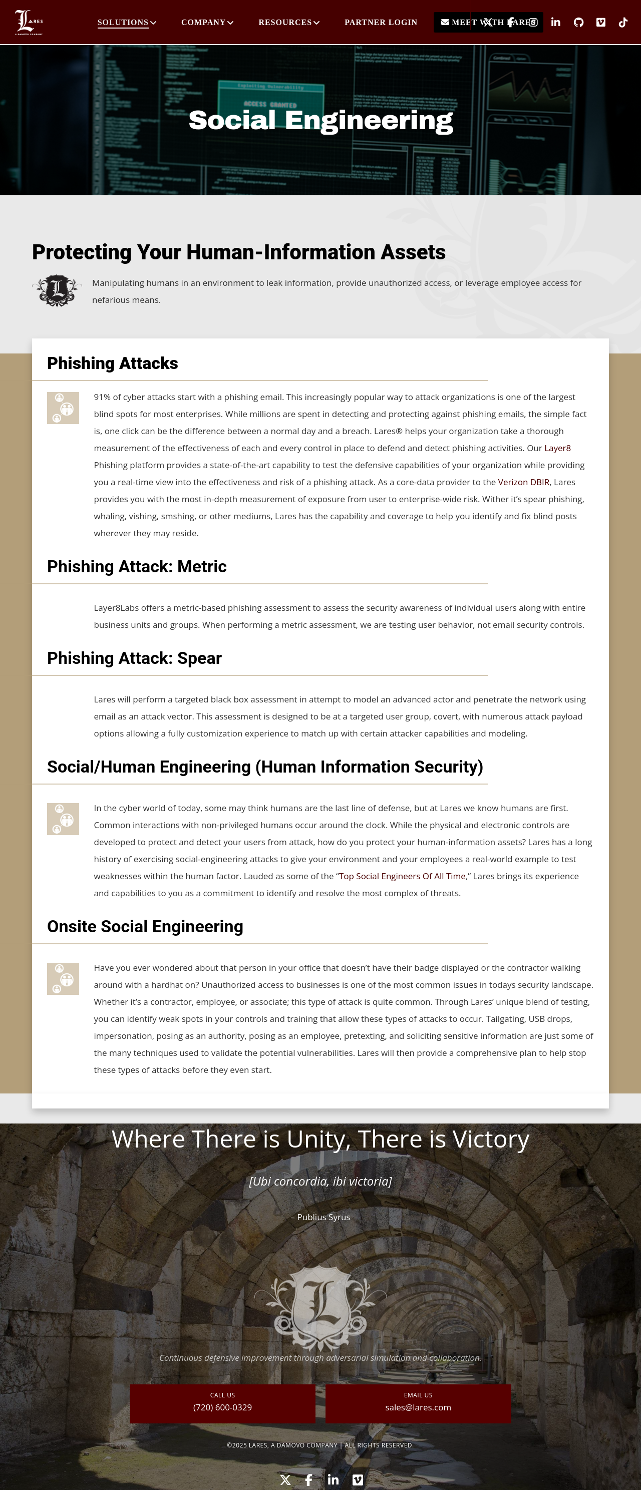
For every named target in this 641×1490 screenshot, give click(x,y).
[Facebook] (504, 23)
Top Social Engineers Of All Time (402, 876)
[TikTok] (617, 23)
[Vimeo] (594, 23)
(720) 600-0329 (222, 1407)
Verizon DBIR (524, 482)
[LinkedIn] (549, 23)
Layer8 (557, 448)
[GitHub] (572, 23)
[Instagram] (527, 23)
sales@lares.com (418, 1407)
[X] (482, 23)
